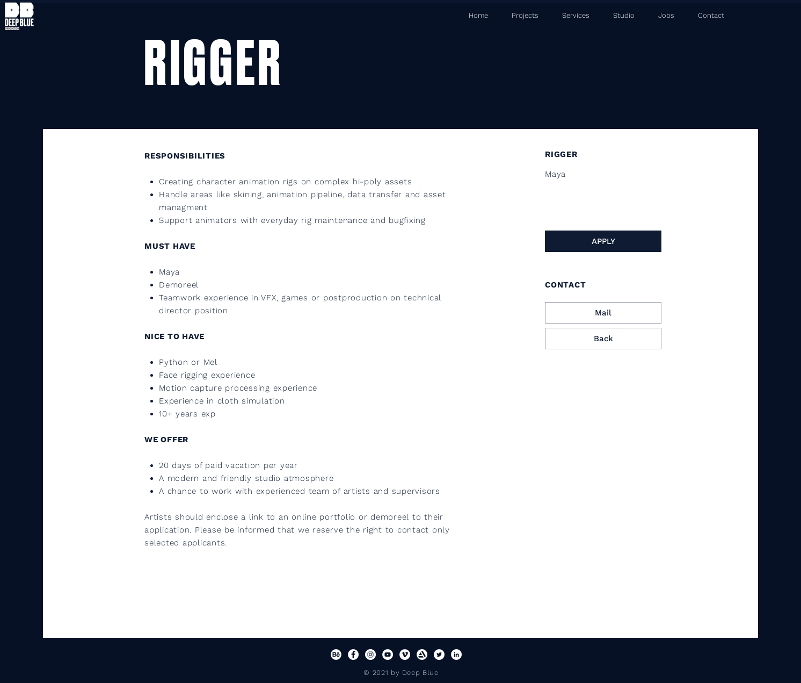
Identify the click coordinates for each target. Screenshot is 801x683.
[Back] (603, 338)
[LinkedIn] (456, 654)
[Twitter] (439, 654)
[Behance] (336, 654)
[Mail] (603, 312)
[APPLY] (603, 241)
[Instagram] (370, 654)
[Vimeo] (404, 654)
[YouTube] (387, 654)
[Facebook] (353, 654)
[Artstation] (422, 654)
